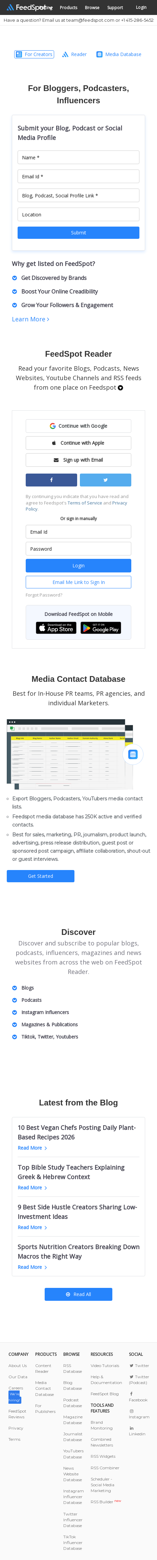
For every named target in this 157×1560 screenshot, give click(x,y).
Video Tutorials (105, 1365)
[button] (78, 426)
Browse (92, 8)
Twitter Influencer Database (73, 1519)
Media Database (118, 54)
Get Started (40, 876)
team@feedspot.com (90, 20)
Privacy (15, 1428)
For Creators (34, 54)
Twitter (139, 1365)
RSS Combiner (105, 1467)
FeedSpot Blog (105, 1393)
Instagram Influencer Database (73, 1496)
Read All (78, 1294)
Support (115, 8)
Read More (32, 1148)
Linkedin (137, 1431)
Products (68, 8)
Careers (15, 1393)
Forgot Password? (44, 595)
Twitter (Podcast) (139, 1379)
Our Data (17, 1376)
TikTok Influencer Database (73, 1542)
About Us (17, 1365)
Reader (74, 54)
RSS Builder (106, 1501)
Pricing (45, 8)
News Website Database (72, 1474)
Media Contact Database (44, 1388)
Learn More (30, 319)
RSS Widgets (103, 1456)
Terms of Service (85, 503)
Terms (14, 1439)
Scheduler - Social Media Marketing (102, 1484)
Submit (78, 232)
